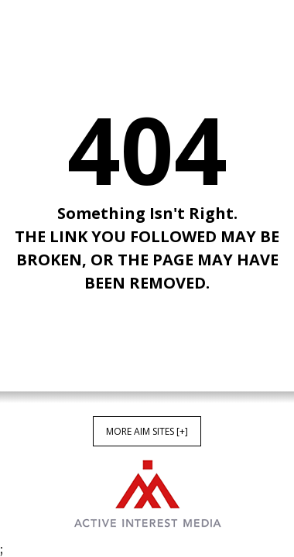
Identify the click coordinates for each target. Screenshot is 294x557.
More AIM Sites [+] (147, 431)
